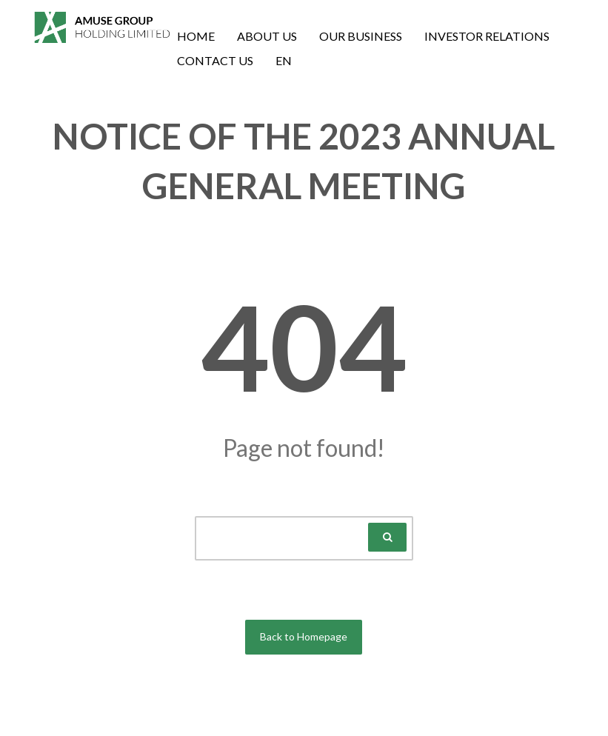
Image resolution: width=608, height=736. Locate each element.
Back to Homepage (303, 636)
